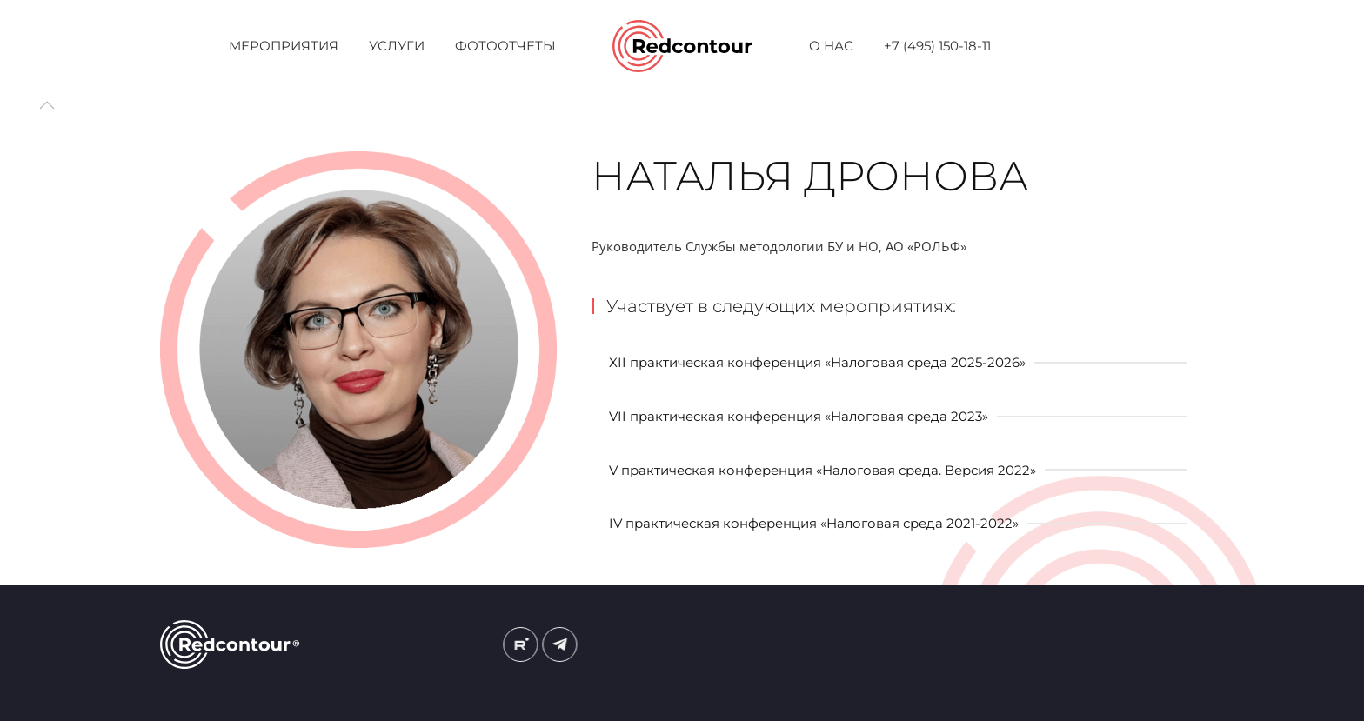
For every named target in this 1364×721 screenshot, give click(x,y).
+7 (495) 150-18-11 (937, 45)
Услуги (397, 45)
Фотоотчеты (505, 45)
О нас (831, 45)
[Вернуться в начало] (682, 46)
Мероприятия (283, 45)
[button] (47, 105)
